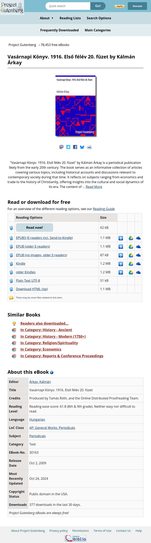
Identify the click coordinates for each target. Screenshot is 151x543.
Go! (98, 6)
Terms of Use (102, 531)
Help (139, 531)
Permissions (80, 531)
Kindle (20, 263)
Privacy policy (58, 531)
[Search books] (67, 6)
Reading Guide (104, 209)
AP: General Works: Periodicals (52, 428)
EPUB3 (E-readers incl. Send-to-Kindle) (44, 238)
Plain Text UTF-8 (28, 280)
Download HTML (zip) (32, 289)
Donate (137, 6)
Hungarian (37, 419)
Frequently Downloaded (59, 30)
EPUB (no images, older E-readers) (41, 255)
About (47, 18)
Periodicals (37, 436)
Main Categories (98, 30)
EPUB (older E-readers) (33, 246)
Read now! (34, 227)
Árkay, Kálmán (40, 382)
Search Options (99, 18)
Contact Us (123, 531)
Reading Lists (70, 18)
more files (36, 297)
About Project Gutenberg (28, 531)
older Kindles (26, 272)
